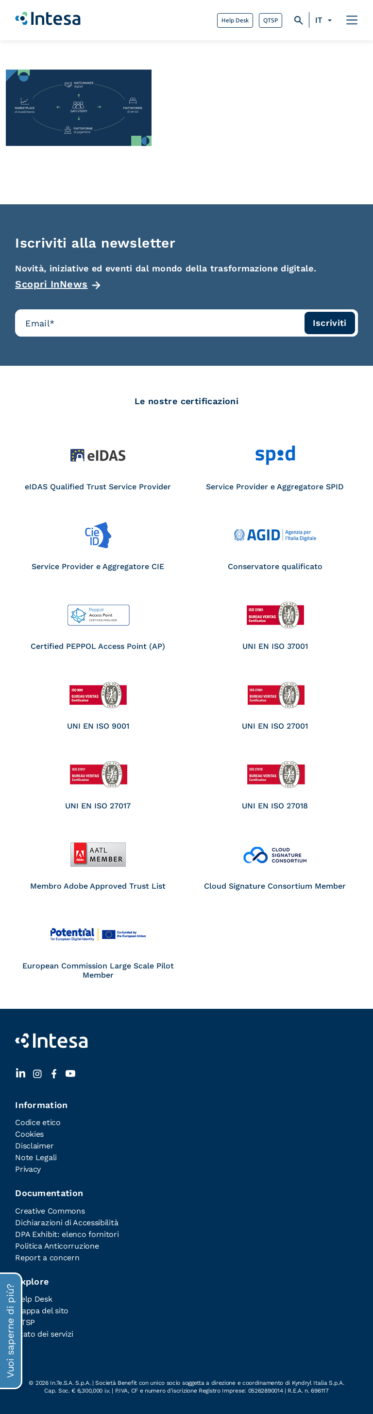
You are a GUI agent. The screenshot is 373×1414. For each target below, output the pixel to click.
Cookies (29, 1134)
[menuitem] (324, 20)
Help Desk (235, 20)
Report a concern (47, 1257)
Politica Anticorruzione (57, 1246)
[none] (324, 20)
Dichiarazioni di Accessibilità (66, 1222)
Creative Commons (50, 1211)
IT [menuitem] (318, 20)
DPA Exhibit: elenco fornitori (67, 1234)
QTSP (270, 20)
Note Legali (36, 1157)
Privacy (28, 1169)
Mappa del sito (41, 1310)
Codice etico (37, 1122)
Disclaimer (34, 1145)
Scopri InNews (51, 284)
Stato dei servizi (44, 1334)
